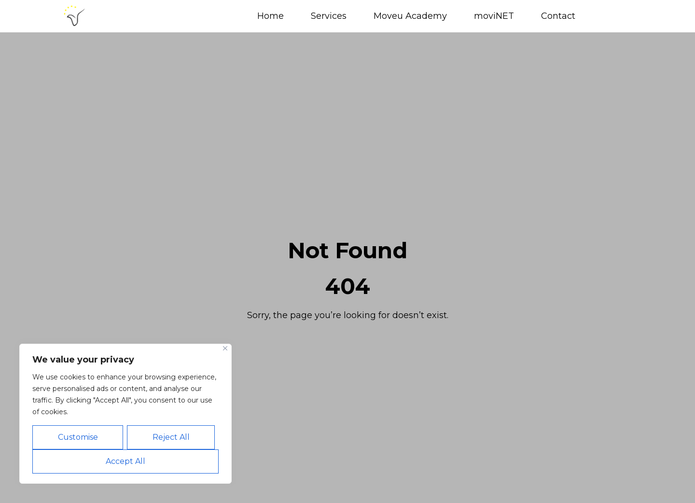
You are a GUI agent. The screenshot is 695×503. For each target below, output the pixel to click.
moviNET (494, 16)
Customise (78, 437)
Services (329, 16)
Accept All (125, 461)
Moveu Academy (410, 16)
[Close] (225, 348)
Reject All (171, 437)
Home (270, 16)
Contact (558, 16)
